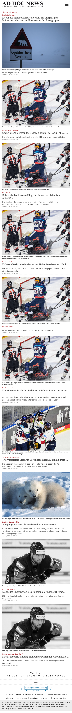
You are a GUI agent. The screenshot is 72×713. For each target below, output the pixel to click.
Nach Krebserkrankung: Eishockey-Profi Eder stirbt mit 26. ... (35, 657)
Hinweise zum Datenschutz (16, 698)
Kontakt (19, 694)
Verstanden (27, 709)
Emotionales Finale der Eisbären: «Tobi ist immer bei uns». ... (34, 392)
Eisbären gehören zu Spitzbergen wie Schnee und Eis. (25, 72)
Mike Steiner (45, 698)
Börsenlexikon (36, 673)
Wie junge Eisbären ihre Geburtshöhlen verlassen (29, 525)
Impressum (41, 694)
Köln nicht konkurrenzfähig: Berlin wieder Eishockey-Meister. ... (31, 197)
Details (20, 709)
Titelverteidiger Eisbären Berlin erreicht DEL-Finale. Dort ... (35, 460)
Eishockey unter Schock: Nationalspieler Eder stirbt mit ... (34, 592)
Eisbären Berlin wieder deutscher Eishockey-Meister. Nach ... (35, 265)
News (11, 694)
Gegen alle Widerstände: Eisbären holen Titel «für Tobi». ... (35, 133)
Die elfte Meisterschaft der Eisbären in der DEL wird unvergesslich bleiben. (34, 137)
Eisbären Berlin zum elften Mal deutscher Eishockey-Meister (28, 330)
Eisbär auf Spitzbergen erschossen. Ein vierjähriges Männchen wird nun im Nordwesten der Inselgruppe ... (32, 19)
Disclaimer (34, 698)
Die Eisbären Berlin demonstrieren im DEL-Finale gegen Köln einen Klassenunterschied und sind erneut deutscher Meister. (30, 203)
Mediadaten (29, 694)
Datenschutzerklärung (56, 694)
